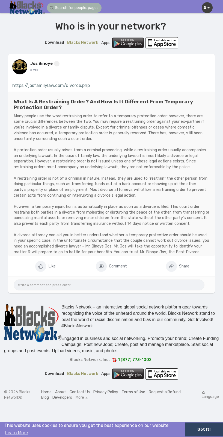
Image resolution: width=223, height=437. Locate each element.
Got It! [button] (203, 429)
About (60, 392)
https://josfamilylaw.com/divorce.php (51, 85)
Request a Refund (165, 392)
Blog (45, 397)
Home (46, 392)
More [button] (82, 398)
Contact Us (80, 392)
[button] (74, 8)
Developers (62, 397)
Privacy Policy (105, 392)
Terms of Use (133, 392)
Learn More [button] (16, 432)
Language (210, 395)
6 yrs (34, 70)
